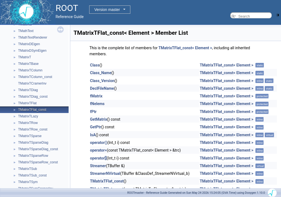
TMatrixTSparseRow (33, 156)
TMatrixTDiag (28, 90)
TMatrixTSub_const (32, 175)
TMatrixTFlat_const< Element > (185, 48)
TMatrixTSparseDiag (33, 142)
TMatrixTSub (27, 169)
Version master (107, 9)
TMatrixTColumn (30, 70)
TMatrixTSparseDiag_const (38, 149)
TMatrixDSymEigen (32, 51)
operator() (98, 142)
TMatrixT (24, 57)
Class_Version (102, 81)
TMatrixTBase (28, 64)
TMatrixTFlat (27, 103)
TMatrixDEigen (29, 44)
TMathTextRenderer (32, 37)
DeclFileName (102, 88)
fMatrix (96, 96)
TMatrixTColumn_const (35, 77)
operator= (98, 150)
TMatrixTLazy (28, 116)
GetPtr (95, 127)
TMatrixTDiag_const (32, 97)
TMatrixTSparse (29, 136)
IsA (93, 135)
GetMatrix (98, 119)
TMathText (25, 31)
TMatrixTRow (28, 123)
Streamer (98, 166)
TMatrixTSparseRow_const (38, 162)
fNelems (97, 104)
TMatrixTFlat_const (32, 110)
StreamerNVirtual (105, 173)
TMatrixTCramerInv (32, 83)
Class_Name (100, 73)
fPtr (93, 111)
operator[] (98, 158)
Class (95, 65)
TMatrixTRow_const (32, 129)
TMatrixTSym (28, 182)
